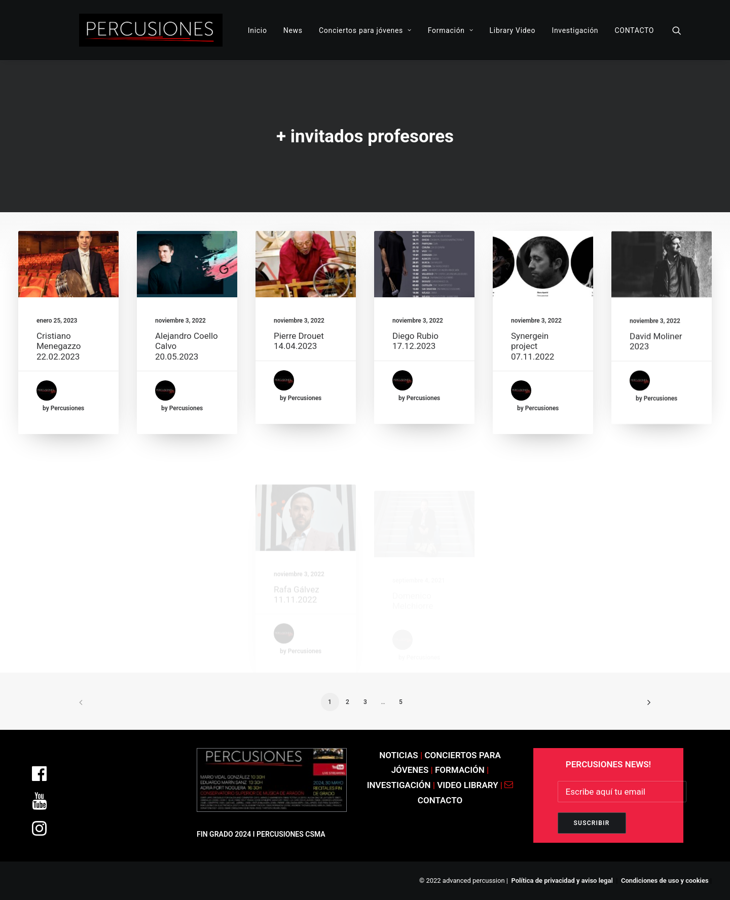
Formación (450, 30)
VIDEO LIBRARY (468, 785)
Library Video (513, 30)
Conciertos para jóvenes (365, 30)
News (293, 30)
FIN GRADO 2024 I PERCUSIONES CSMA (261, 834)
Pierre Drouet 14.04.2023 (299, 354)
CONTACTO (634, 30)
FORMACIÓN (460, 770)
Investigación (575, 30)
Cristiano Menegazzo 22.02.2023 (58, 346)
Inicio (257, 30)
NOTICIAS (398, 755)
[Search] (676, 30)
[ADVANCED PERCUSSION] (151, 30)
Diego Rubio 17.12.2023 (415, 357)
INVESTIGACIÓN (400, 785)
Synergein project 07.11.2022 (532, 393)
